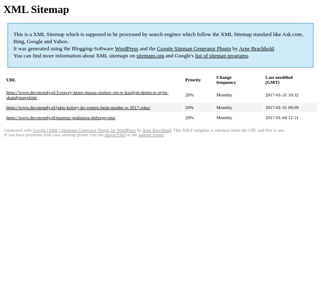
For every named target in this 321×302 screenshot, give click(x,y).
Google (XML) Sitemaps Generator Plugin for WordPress (84, 130)
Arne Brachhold (256, 48)
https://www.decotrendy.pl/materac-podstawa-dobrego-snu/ (61, 117)
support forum (151, 135)
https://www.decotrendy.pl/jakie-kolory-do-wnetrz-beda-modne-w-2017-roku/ (78, 107)
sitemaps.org (150, 55)
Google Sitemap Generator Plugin (194, 48)
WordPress (126, 48)
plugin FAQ (114, 135)
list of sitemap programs (221, 55)
